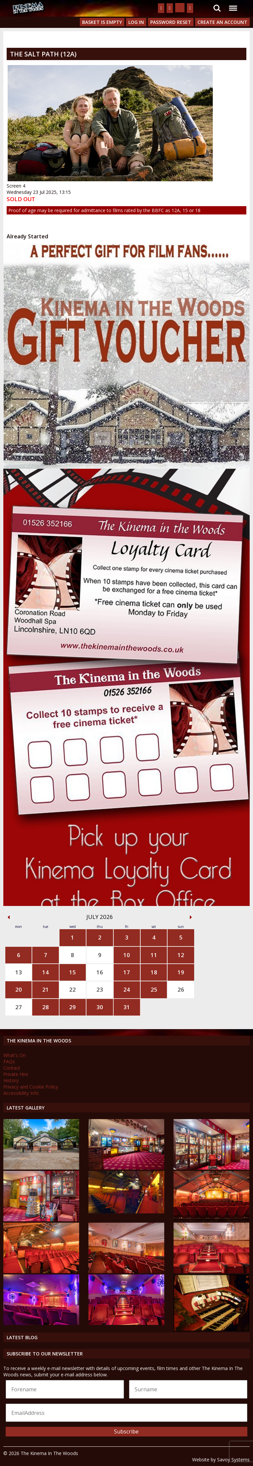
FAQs (9, 1061)
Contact (11, 1068)
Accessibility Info (21, 1093)
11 (154, 955)
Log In (136, 22)
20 (18, 989)
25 (154, 989)
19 (181, 972)
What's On (14, 1055)
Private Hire (15, 1074)
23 (99, 989)
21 (45, 989)
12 (181, 955)
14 (45, 972)
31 (126, 1007)
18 (154, 972)
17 (126, 972)
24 (126, 989)
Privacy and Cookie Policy (30, 1087)
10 (126, 955)
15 (72, 972)
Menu (233, 5)
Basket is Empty (102, 22)
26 (181, 989)
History (11, 1080)
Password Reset (170, 22)
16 (99, 972)
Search (217, 8)
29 (72, 1007)
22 (72, 989)
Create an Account (222, 22)
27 (18, 1007)
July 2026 (99, 917)
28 (45, 1007)
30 (99, 1007)
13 (18, 972)
